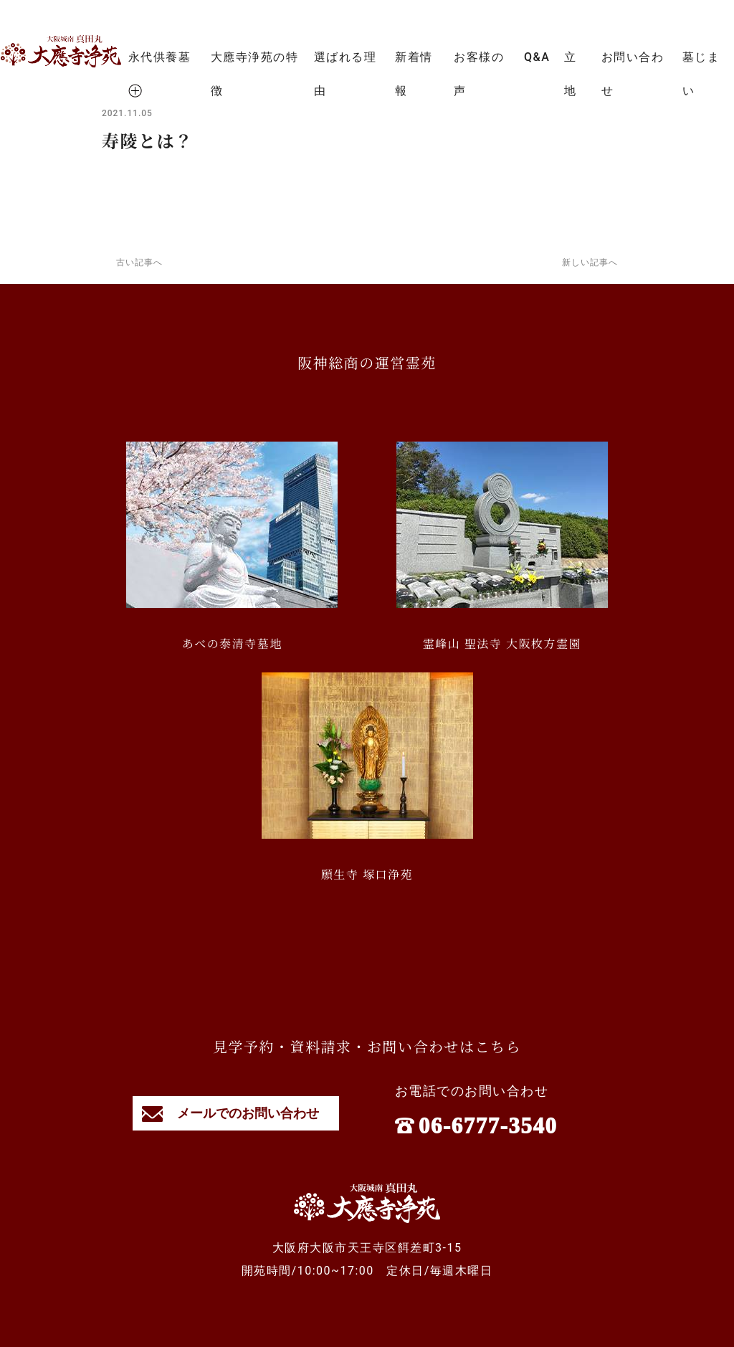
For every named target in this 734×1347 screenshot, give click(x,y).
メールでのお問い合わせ (236, 1112)
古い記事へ (139, 262)
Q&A (537, 57)
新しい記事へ (590, 262)
